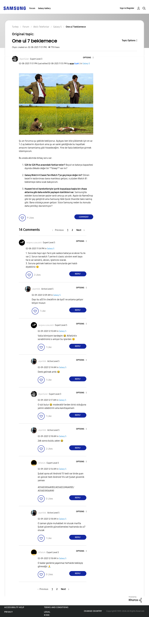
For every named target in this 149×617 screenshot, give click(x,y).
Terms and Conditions (56, 607)
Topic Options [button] (128, 40)
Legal (47, 612)
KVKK (46, 615)
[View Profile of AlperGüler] (24, 59)
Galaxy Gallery (44, 8)
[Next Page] (80, 230)
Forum (32, 8)
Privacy (8, 612)
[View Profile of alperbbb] (36, 289)
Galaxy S (86, 63)
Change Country (93, 611)
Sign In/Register (127, 8)
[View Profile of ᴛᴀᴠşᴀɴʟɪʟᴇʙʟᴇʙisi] (34, 242)
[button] (88, 57)
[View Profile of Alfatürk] (41, 463)
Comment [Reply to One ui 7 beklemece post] (84, 217)
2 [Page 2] (72, 230)
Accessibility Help (14, 607)
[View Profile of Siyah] (76, 63)
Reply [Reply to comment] (78, 274)
